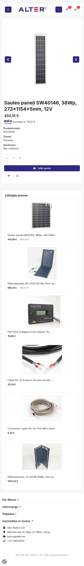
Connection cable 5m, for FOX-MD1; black (31, 428)
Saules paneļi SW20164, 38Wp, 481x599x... (32, 235)
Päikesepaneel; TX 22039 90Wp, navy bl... (31, 476)
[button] (8, 59)
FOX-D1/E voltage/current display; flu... (29, 331)
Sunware (8, 140)
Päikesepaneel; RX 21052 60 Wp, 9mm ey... (32, 283)
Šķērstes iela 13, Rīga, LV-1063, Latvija (28, 532)
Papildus (8, 514)
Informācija (10, 507)
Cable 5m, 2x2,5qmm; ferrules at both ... (30, 380)
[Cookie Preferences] (4, 561)
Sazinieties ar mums (16, 521)
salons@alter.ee (16, 536)
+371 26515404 (15, 540)
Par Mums (9, 499)
